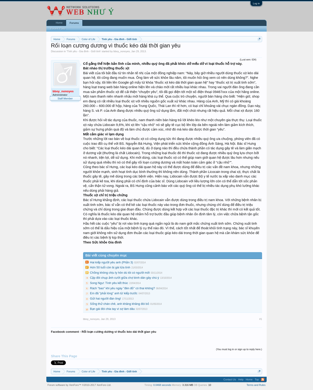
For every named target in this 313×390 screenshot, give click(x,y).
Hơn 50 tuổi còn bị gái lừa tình (110, 267)
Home (59, 22)
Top (257, 379)
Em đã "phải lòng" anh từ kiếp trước (113, 293)
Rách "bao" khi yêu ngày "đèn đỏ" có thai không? (122, 288)
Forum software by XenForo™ (79, 385)
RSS (262, 379)
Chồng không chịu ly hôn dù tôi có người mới (120, 272)
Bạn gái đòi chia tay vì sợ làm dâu (112, 309)
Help (240, 379)
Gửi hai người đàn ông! (105, 298)
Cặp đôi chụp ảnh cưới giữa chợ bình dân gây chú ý (124, 277)
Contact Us (230, 379)
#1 (260, 319)
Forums (74, 23)
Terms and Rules (255, 385)
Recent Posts (57, 28)
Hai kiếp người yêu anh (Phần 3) (111, 262)
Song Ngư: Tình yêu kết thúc (109, 283)
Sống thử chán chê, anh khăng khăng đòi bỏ (119, 303)
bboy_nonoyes (121, 51)
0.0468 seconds (162, 385)
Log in (256, 3)
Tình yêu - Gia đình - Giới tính (84, 51)
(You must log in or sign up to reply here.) (239, 349)
